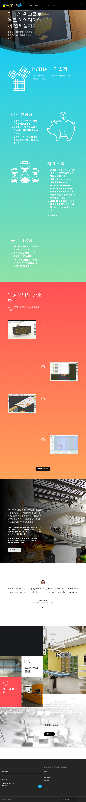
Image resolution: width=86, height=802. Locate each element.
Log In (39, 786)
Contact (47, 5)
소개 (30, 5)
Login (54, 5)
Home (46, 771)
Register (5, 785)
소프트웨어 (38, 5)
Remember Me (9, 783)
